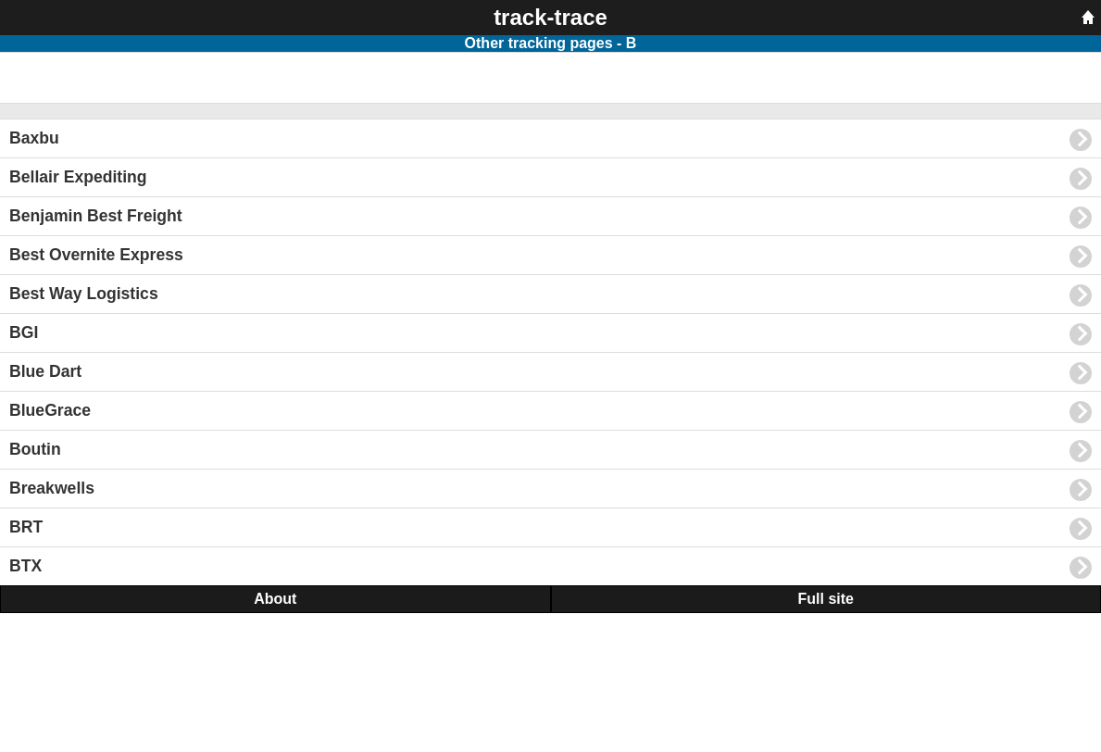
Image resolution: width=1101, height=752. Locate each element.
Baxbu (550, 140)
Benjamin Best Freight (550, 218)
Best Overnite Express (550, 256)
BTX (550, 568)
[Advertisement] (148, 76)
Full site (826, 599)
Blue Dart (550, 373)
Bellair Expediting (550, 179)
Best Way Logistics (550, 295)
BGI (550, 334)
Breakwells (550, 490)
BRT (550, 529)
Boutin (550, 451)
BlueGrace (550, 412)
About (275, 599)
